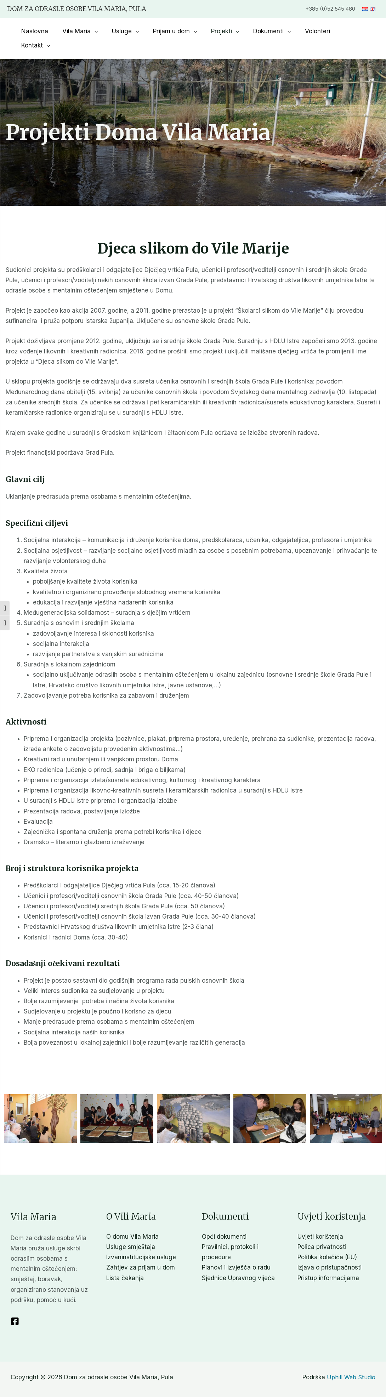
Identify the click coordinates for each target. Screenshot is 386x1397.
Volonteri (319, 31)
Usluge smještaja (130, 1232)
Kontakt (355, 31)
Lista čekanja (125, 1263)
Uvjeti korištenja (320, 1222)
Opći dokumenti (224, 1222)
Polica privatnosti (321, 1232)
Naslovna (49, 31)
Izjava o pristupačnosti (329, 1253)
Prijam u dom (179, 31)
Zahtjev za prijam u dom (140, 1253)
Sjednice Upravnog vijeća (238, 1263)
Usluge (132, 31)
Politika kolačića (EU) (327, 1242)
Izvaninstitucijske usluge (141, 1242)
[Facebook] (15, 1307)
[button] (40, 1104)
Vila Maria (89, 31)
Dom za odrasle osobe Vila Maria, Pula (76, 9)
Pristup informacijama (328, 1263)
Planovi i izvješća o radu (236, 1253)
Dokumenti (272, 31)
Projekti (227, 31)
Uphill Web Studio (350, 1363)
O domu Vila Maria (132, 1222)
